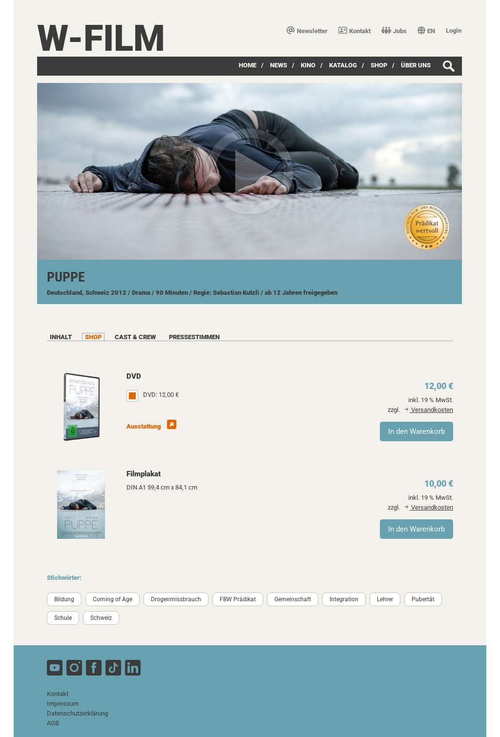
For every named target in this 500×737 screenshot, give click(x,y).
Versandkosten (428, 409)
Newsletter (307, 31)
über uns (416, 65)
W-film (101, 38)
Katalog (343, 65)
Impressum (63, 703)
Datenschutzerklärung (77, 713)
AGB (53, 723)
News (278, 65)
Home (247, 65)
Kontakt (354, 31)
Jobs (394, 31)
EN (426, 31)
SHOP (379, 65)
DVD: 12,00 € (161, 394)
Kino (308, 65)
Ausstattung (151, 426)
